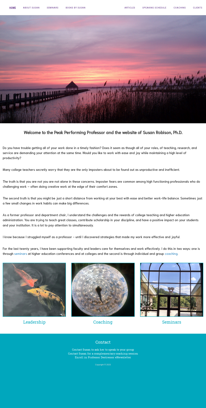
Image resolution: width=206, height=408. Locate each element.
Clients (197, 7)
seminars (20, 253)
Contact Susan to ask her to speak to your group (103, 349)
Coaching (180, 7)
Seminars (53, 7)
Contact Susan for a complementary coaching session (103, 353)
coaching (171, 253)
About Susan (31, 7)
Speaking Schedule (154, 7)
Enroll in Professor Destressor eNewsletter (103, 357)
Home (12, 7)
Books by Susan (76, 7)
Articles (129, 7)
